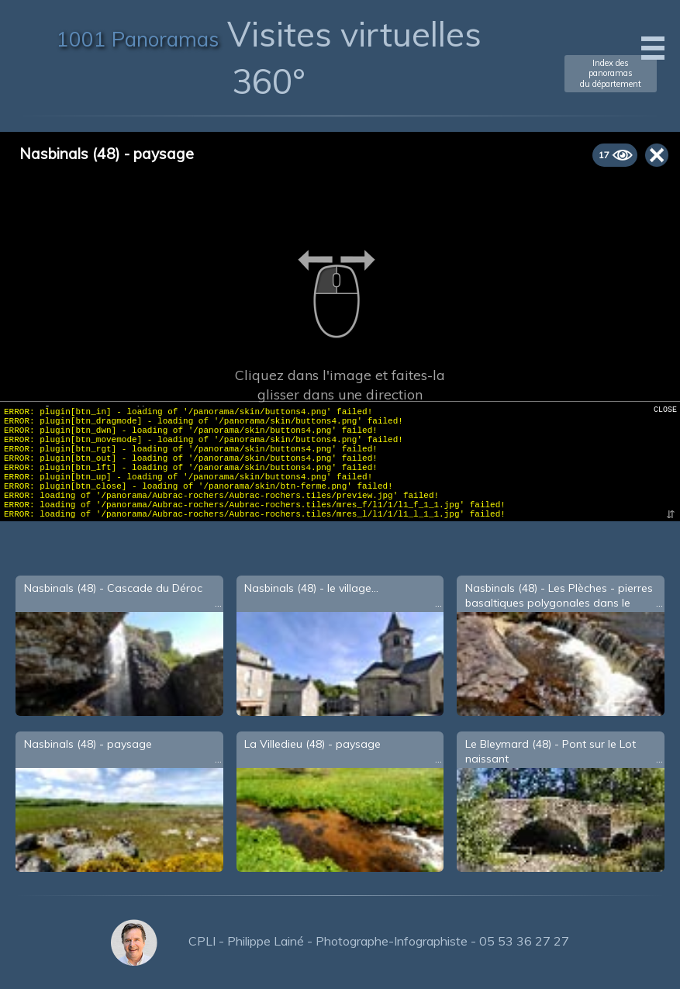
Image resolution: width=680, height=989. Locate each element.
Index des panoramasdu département (610, 72)
